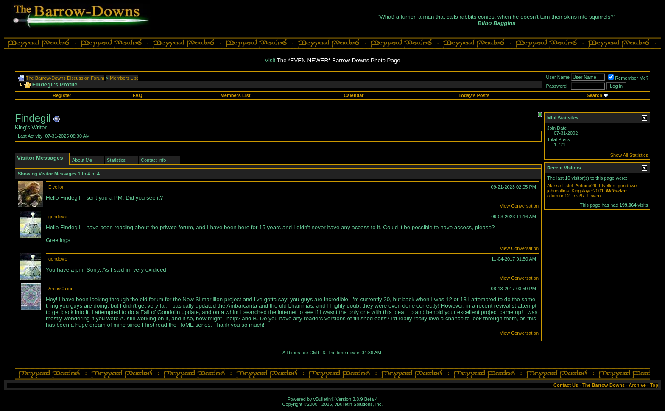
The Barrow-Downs (603, 385)
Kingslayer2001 (587, 190)
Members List (124, 78)
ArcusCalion (60, 288)
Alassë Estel (560, 185)
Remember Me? (628, 78)
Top (654, 385)
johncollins (558, 190)
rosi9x (578, 195)
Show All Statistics (629, 155)
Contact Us (565, 385)
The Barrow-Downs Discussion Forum (65, 78)
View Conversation (519, 205)
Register (62, 95)
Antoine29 (586, 185)
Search (594, 95)
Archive (637, 385)
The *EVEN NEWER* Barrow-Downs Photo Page (338, 60)
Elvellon (56, 186)
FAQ (137, 95)
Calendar (353, 95)
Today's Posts (473, 95)
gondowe (57, 216)
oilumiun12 (558, 195)
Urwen (594, 195)
